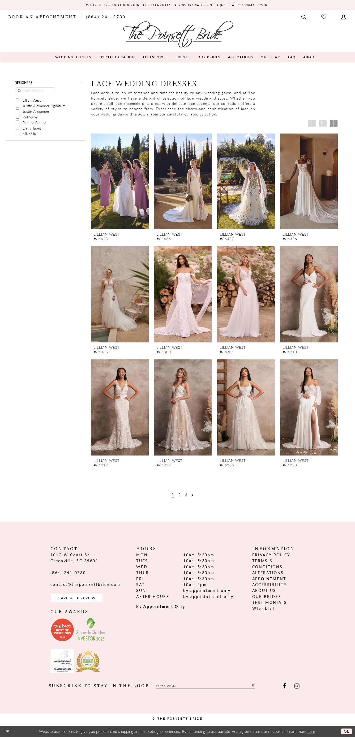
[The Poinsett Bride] (177, 34)
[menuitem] (42, 17)
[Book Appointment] (42, 17)
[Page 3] (187, 495)
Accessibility (269, 585)
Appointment (269, 579)
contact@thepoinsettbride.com (85, 585)
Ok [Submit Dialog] (346, 733)
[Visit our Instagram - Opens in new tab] (297, 688)
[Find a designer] (35, 93)
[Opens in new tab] (62, 632)
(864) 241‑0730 (68, 573)
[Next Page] (194, 495)
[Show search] (304, 17)
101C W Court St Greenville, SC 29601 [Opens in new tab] (74, 558)
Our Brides (266, 597)
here (311, 733)
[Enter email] (214, 688)
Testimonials (269, 603)
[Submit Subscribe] (269, 688)
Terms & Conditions (267, 564)
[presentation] (120, 182)
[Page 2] (179, 495)
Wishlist (263, 609)
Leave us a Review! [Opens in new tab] (81, 599)
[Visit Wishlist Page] (324, 17)
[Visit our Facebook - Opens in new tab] (285, 688)
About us (264, 591)
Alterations (268, 573)
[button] (344, 17)
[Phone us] (105, 17)
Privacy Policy (271, 555)
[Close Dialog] (8, 733)
